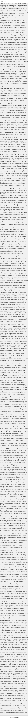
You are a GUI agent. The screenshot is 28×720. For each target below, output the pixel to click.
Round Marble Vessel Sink (20, 3)
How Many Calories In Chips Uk (7, 3)
